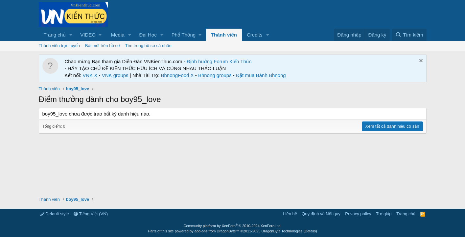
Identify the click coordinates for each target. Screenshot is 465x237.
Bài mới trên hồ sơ (102, 45)
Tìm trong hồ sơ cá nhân (148, 45)
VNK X (89, 75)
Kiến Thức (240, 61)
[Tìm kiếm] (409, 35)
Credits (255, 35)
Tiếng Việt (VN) (91, 213)
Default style (54, 213)
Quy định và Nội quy (321, 213)
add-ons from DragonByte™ (217, 231)
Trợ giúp (383, 213)
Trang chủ (55, 35)
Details (310, 231)
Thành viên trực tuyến (59, 45)
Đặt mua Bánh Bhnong (261, 75)
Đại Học (147, 35)
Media (118, 35)
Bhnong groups (215, 75)
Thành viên (224, 35)
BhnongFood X (177, 75)
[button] (70, 35)
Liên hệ (290, 213)
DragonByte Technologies (281, 231)
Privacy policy (358, 213)
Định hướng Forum (207, 61)
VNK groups (115, 75)
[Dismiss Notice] (420, 61)
